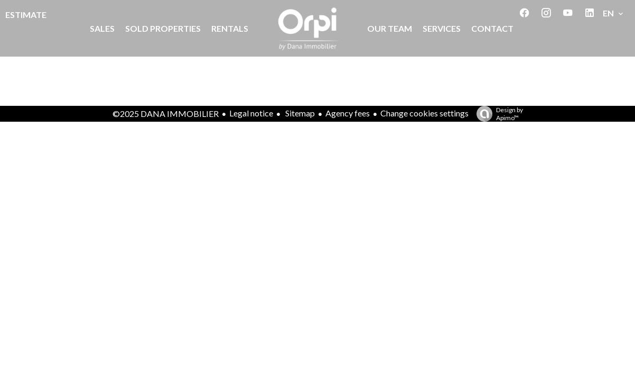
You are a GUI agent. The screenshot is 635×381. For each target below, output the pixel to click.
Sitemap (299, 113)
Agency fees (347, 113)
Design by (497, 114)
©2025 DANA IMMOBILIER (166, 113)
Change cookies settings (424, 113)
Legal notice (251, 113)
